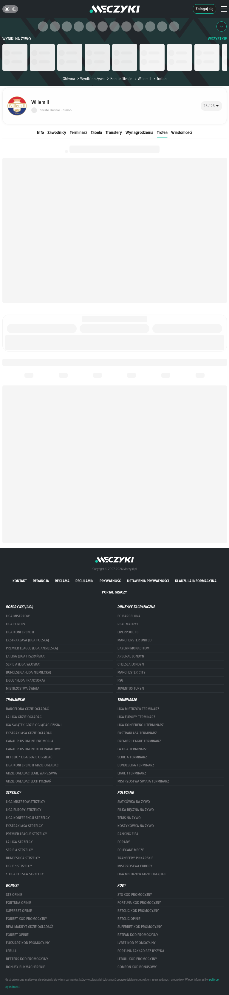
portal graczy (114, 592)
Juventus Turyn (130, 688)
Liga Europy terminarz (136, 717)
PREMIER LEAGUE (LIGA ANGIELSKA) (32, 648)
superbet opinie (19, 910)
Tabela (96, 132)
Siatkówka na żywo (133, 801)
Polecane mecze (130, 850)
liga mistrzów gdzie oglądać (141, 874)
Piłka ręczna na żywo (135, 809)
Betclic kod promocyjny (138, 910)
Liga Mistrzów (18, 616)
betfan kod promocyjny (137, 934)
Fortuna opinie (18, 902)
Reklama (62, 581)
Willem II (142, 79)
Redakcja (41, 581)
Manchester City (131, 672)
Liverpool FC (128, 632)
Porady (123, 842)
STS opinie (14, 894)
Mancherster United (134, 640)
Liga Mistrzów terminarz (138, 709)
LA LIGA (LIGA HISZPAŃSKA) (25, 656)
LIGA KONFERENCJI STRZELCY (28, 818)
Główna (69, 79)
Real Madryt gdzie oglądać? (29, 926)
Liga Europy (16, 624)
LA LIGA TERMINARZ (132, 749)
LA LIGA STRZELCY (19, 842)
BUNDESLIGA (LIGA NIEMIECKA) (28, 672)
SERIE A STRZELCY (19, 850)
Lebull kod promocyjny (137, 959)
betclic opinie (128, 918)
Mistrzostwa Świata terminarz (143, 781)
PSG (120, 680)
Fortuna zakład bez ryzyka (140, 951)
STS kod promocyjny (134, 894)
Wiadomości (181, 132)
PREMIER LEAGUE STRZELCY (26, 834)
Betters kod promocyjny (27, 959)
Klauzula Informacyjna (195, 581)
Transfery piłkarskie (135, 858)
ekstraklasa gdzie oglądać (29, 733)
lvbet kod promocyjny (136, 943)
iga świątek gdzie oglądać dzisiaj (33, 725)
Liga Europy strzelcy (23, 809)
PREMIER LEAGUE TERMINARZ (139, 741)
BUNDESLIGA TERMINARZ (135, 765)
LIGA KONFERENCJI (20, 632)
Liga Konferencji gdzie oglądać (32, 765)
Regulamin (84, 581)
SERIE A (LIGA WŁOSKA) (23, 664)
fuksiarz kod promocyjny (28, 943)
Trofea (162, 132)
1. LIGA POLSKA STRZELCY (25, 874)
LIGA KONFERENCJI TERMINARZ (140, 725)
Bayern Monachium (133, 648)
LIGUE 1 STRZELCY (19, 866)
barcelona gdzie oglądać (27, 709)
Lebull (11, 951)
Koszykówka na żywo (135, 826)
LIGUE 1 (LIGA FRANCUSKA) (25, 680)
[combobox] (211, 106)
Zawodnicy (56, 132)
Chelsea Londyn (130, 664)
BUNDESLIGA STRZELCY (23, 858)
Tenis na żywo (129, 818)
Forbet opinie (17, 934)
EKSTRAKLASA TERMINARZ (137, 733)
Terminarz (78, 132)
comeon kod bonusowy (137, 967)
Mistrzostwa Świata (22, 688)
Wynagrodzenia (139, 132)
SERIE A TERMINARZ (132, 757)
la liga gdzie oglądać (24, 717)
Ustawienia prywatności (148, 581)
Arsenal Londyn (130, 656)
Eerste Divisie (119, 79)
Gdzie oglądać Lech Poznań (28, 781)
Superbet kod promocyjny (139, 926)
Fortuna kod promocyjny (139, 902)
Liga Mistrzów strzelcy (25, 801)
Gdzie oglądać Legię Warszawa (31, 773)
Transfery (114, 132)
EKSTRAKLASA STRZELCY (24, 826)
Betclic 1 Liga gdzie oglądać (29, 757)
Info (40, 132)
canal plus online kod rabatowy (33, 749)
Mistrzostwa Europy (134, 866)
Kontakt (20, 581)
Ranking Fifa (127, 834)
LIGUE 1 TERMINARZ (131, 773)
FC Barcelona (128, 616)
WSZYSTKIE (217, 38)
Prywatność (110, 581)
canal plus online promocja (29, 741)
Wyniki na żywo (16, 38)
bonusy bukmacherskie (25, 967)
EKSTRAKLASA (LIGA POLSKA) (27, 640)
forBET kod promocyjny (26, 918)
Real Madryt (128, 624)
